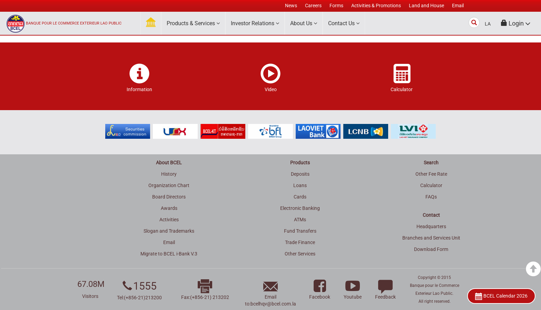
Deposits (300, 174)
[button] (516, 23)
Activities (169, 219)
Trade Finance (300, 242)
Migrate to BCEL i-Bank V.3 (168, 253)
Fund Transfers (300, 231)
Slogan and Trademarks (169, 231)
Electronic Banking (300, 208)
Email (169, 242)
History (169, 174)
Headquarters (431, 226)
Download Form (431, 249)
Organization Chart (168, 185)
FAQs (431, 197)
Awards (169, 208)
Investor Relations (255, 23)
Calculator (431, 185)
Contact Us (344, 23)
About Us (303, 23)
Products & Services (193, 23)
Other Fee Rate (431, 174)
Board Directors (169, 197)
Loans (300, 185)
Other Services (300, 253)
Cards (300, 197)
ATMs (300, 219)
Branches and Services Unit (431, 238)
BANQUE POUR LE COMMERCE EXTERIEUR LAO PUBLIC (73, 23)
